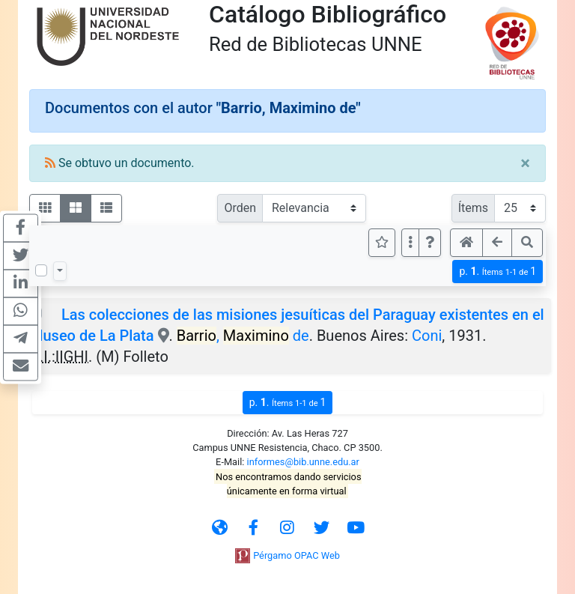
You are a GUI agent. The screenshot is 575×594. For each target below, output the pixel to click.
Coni (427, 336)
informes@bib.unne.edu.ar (303, 461)
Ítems (473, 208)
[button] (430, 242)
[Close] (525, 163)
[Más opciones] (410, 242)
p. (497, 271)
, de (243, 336)
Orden (240, 208)
